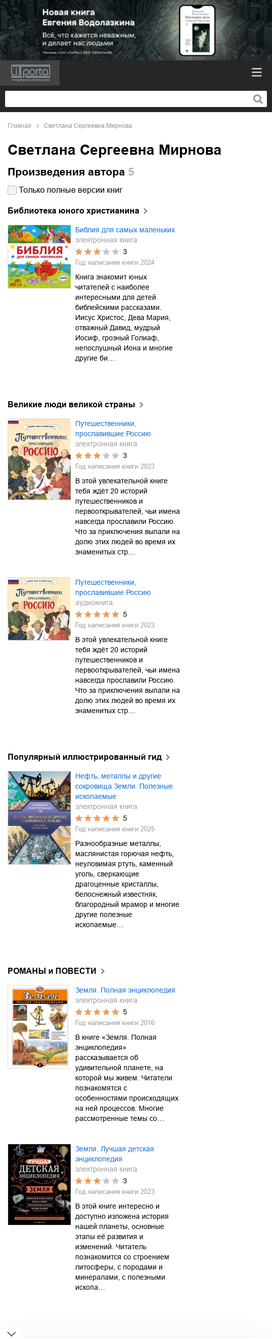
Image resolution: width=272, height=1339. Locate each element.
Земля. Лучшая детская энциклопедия (114, 1154)
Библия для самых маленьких (125, 230)
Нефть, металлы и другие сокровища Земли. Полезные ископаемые (124, 786)
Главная (20, 125)
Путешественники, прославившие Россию (113, 428)
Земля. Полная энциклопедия (125, 990)
